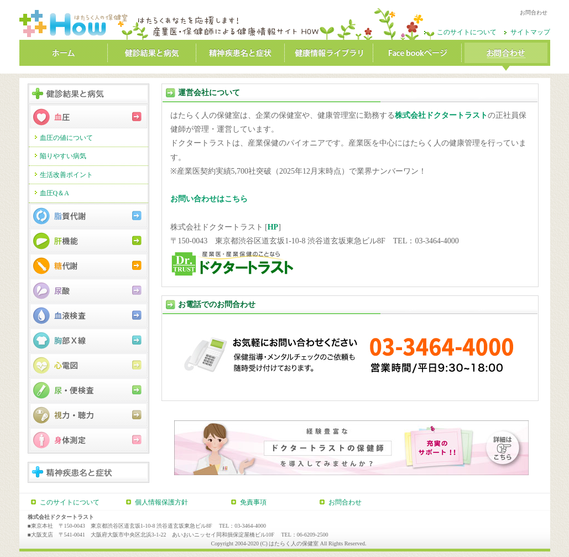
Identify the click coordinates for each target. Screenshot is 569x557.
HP (273, 227)
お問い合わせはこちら (209, 199)
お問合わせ (506, 55)
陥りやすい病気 (63, 156)
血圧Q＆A (54, 193)
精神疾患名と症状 (240, 55)
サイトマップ (530, 32)
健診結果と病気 (152, 55)
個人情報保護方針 (161, 502)
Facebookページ (417, 55)
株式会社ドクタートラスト (441, 115)
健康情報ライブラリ (329, 55)
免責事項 (253, 502)
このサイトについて (467, 32)
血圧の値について (66, 138)
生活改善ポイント (66, 175)
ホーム (63, 55)
